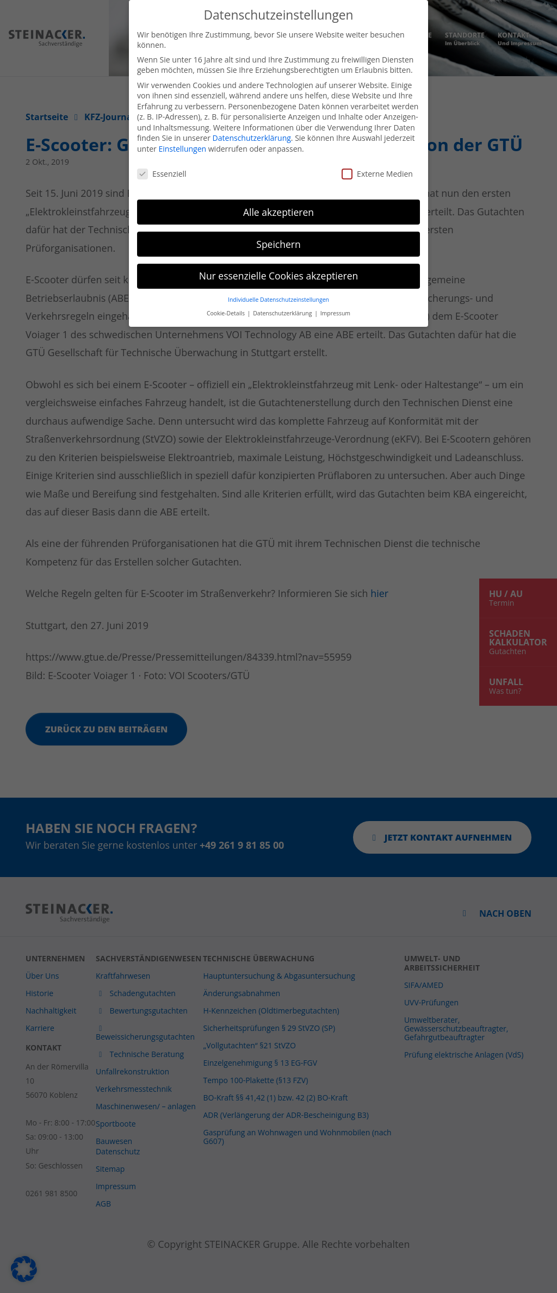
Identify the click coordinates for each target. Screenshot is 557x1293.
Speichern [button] (278, 232)
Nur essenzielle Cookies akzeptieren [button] (278, 264)
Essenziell (162, 162)
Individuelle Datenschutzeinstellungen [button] (278, 289)
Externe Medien (377, 162)
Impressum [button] (335, 302)
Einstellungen (182, 138)
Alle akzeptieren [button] (278, 200)
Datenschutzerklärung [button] (283, 302)
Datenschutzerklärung (252, 127)
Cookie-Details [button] (226, 302)
